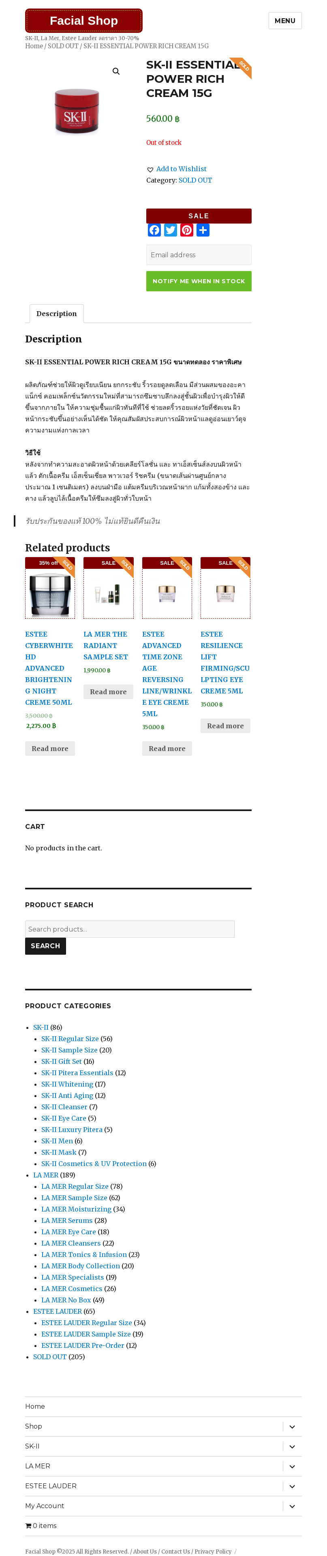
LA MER (45, 1175)
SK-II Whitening (67, 1084)
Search (45, 946)
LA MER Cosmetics (72, 1289)
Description (56, 314)
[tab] (57, 313)
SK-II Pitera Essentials (77, 1073)
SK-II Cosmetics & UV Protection (94, 1164)
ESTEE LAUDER (57, 1311)
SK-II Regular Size (70, 1039)
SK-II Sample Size (69, 1050)
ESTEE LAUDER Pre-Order (82, 1345)
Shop (33, 1426)
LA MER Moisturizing (76, 1209)
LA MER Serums (67, 1220)
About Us (145, 1551)
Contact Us (175, 1551)
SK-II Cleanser (64, 1107)
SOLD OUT (63, 46)
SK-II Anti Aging (67, 1095)
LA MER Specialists (72, 1277)
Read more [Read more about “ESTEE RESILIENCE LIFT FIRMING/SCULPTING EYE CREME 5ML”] (225, 726)
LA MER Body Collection (80, 1266)
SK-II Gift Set (61, 1061)
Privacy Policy (213, 1551)
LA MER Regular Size (75, 1186)
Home (34, 46)
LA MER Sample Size (74, 1198)
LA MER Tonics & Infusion (84, 1254)
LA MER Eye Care (68, 1232)
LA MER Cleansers (71, 1243)
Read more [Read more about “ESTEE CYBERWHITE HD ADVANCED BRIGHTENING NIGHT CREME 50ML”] (50, 749)
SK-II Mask (59, 1152)
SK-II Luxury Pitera (72, 1130)
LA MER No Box (66, 1300)
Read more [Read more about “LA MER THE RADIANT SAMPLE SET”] (108, 692)
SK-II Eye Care (63, 1118)
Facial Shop (84, 20)
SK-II (41, 1027)
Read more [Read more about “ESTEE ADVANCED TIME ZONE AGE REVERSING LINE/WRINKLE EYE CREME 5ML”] (167, 749)
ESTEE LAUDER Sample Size (86, 1334)
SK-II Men (57, 1141)
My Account (44, 1506)
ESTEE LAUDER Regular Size (86, 1323)
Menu (285, 21)
